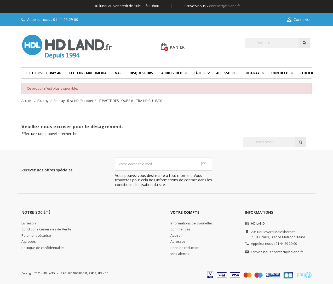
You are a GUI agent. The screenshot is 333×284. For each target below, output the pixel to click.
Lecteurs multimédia (87, 73)
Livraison (28, 223)
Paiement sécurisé (36, 235)
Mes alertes (179, 253)
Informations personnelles (191, 223)
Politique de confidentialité (42, 247)
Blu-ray (253, 73)
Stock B (306, 73)
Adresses (178, 241)
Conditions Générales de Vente (46, 229)
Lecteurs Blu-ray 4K (43, 73)
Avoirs (175, 235)
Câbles (199, 73)
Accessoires (226, 73)
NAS (118, 73)
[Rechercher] (271, 43)
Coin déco (280, 73)
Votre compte (184, 212)
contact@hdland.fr (224, 5)
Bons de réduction (184, 247)
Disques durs (141, 73)
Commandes (180, 229)
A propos (28, 241)
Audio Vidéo (171, 73)
